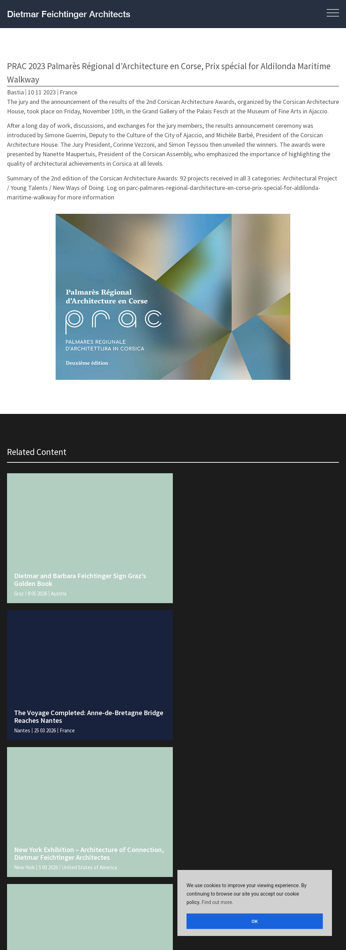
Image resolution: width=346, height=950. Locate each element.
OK (255, 921)
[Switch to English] (160, 933)
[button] (320, 14)
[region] (254, 903)
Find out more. (217, 903)
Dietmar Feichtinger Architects (68, 14)
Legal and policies (32, 894)
